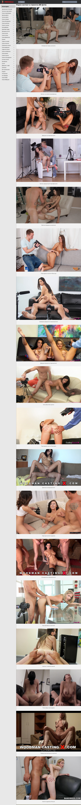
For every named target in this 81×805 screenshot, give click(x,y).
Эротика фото (5, 15)
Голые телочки (5, 43)
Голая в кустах (5, 55)
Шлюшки (4, 67)
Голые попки (5, 35)
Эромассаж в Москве (7, 9)
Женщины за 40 (6, 31)
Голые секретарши (6, 13)
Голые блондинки (6, 21)
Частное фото (5, 17)
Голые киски (5, 33)
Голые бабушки (5, 79)
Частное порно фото (7, 11)
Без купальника (6, 69)
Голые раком (5, 53)
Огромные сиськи (6, 45)
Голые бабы (5, 77)
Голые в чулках (5, 25)
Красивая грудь (5, 29)
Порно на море (5, 41)
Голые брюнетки (6, 37)
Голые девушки (5, 47)
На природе (5, 75)
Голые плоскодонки (6, 57)
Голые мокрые (5, 19)
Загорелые (4, 61)
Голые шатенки (5, 23)
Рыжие (3, 39)
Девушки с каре (6, 65)
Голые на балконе (6, 51)
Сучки (3, 63)
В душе (3, 71)
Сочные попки (5, 59)
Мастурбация (5, 27)
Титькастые (4, 73)
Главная (22, 2)
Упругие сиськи (6, 49)
